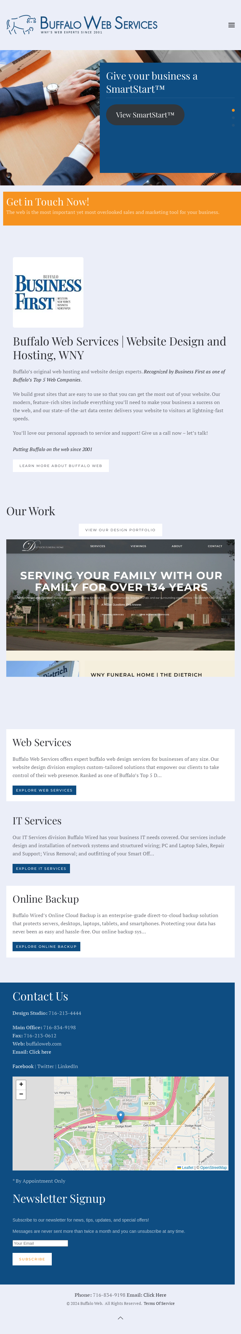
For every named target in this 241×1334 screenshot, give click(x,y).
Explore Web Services (44, 790)
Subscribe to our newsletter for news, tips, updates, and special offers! (120, 1241)
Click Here (154, 1294)
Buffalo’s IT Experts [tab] (233, 118)
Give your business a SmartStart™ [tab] (233, 110)
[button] (231, 25)
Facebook (23, 1066)
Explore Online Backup (46, 946)
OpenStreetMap (213, 1167)
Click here (40, 1051)
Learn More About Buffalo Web (60, 466)
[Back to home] (84, 25)
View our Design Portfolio (120, 530)
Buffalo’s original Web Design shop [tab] (233, 125)
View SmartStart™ (145, 114)
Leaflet (185, 1167)
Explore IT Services (41, 868)
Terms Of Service (159, 1303)
